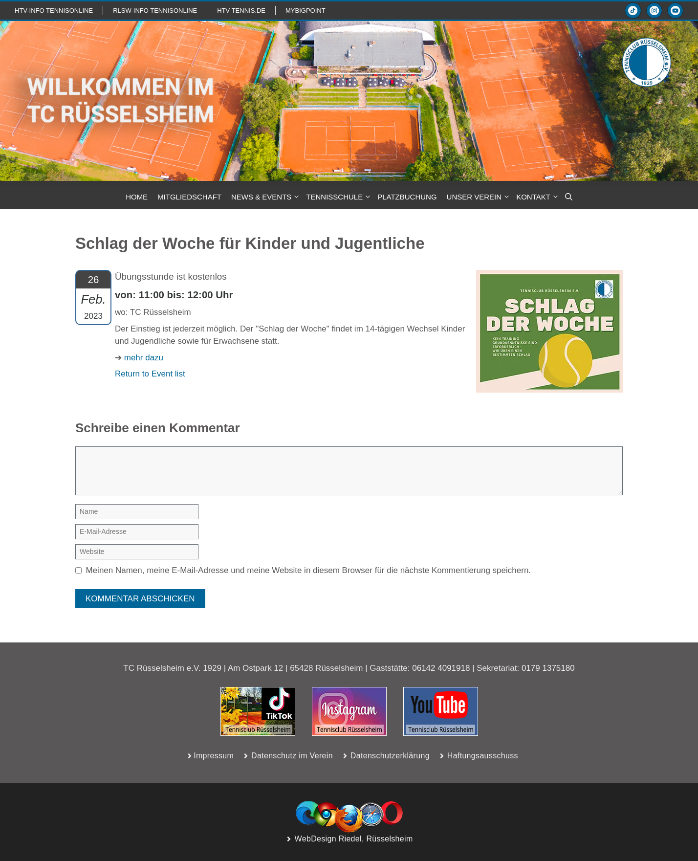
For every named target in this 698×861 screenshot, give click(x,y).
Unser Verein (479, 197)
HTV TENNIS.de (241, 10)
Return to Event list (150, 373)
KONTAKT (538, 197)
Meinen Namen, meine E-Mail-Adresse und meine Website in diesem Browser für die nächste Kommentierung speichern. (308, 570)
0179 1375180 (548, 668)
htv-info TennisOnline (54, 10)
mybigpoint (305, 10)
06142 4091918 (441, 668)
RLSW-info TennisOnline (155, 10)
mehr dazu (143, 357)
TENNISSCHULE (339, 197)
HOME (137, 197)
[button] (568, 197)
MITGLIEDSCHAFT (189, 197)
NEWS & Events (266, 197)
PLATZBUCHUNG (406, 197)
